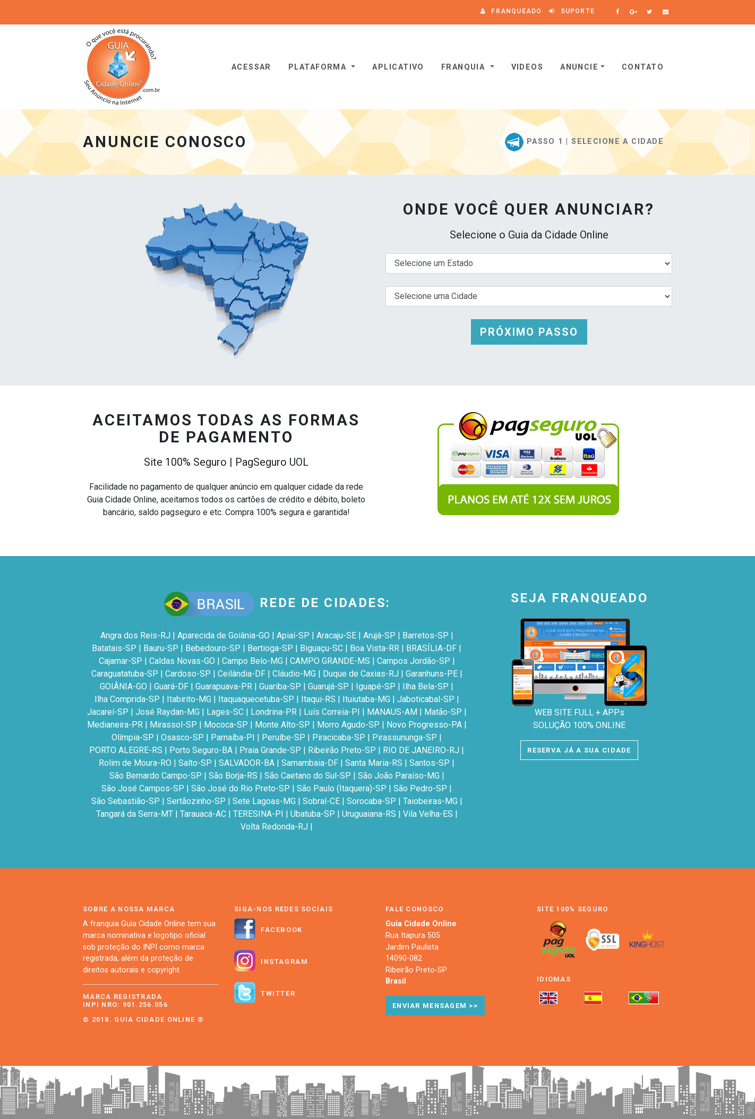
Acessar (251, 67)
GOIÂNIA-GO (123, 686)
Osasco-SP (182, 737)
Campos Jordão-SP (413, 661)
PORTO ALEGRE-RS (125, 750)
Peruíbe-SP (283, 737)
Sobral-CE (321, 801)
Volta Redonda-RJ (274, 827)
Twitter (278, 993)
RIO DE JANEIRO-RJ (421, 750)
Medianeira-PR (115, 725)
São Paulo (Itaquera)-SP (342, 788)
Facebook (282, 930)
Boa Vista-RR (374, 648)
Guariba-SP (280, 686)
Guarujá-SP (328, 686)
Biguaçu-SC (321, 648)
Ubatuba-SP (312, 814)
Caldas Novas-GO (182, 661)
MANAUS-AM (392, 712)
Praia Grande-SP (270, 750)
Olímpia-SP (132, 737)
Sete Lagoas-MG (264, 801)
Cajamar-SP (120, 661)
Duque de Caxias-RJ (361, 674)
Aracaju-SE (336, 635)
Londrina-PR (274, 712)
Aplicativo (398, 67)
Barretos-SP (425, 635)
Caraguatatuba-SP (124, 674)
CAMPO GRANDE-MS (330, 661)
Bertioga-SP (270, 648)
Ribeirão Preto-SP (342, 750)
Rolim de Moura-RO (135, 763)
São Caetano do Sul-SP (307, 776)
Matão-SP (443, 712)
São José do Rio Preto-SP (240, 788)
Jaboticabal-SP (425, 699)
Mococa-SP (226, 725)
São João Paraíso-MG (399, 776)
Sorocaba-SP (371, 801)
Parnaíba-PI (233, 737)
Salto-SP (195, 763)
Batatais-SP (114, 648)
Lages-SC (225, 712)
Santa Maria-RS (373, 763)
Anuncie (579, 67)
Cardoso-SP (188, 674)
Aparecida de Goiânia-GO (223, 635)
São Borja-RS (233, 776)
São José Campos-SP (142, 788)
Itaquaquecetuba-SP (256, 699)
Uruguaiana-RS (369, 814)
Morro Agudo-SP (348, 725)
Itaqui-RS (318, 699)
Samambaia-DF (309, 763)
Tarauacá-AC (203, 814)
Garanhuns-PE (432, 674)
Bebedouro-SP (213, 648)
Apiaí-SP (293, 635)
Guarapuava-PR (223, 686)
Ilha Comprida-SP (127, 699)
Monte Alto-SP (282, 725)
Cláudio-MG (294, 674)
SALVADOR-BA (246, 763)
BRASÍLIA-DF (431, 648)
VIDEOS (527, 67)
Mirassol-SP (173, 725)
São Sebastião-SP (125, 801)
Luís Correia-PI (332, 712)
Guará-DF (171, 686)
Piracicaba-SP (338, 737)
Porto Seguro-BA (201, 750)
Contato (643, 67)
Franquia (464, 67)
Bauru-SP (160, 648)
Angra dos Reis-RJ (135, 635)
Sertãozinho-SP (196, 801)
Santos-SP (429, 763)
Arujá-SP (379, 635)
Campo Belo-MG (252, 661)
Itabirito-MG (189, 699)
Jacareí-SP (107, 712)
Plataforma (318, 67)
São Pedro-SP (420, 788)
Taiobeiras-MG (430, 801)
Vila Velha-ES (428, 814)
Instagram (284, 962)
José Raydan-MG (167, 712)
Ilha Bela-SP (425, 686)
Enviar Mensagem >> (435, 1006)
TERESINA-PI (258, 814)
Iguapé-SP (376, 686)
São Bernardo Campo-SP (155, 776)
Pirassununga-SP (404, 737)
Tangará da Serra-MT (134, 814)
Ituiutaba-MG (366, 699)
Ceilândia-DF (241, 674)
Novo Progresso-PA (424, 725)
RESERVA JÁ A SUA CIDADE (579, 750)
